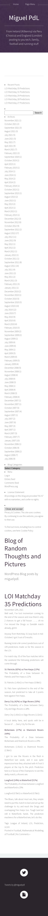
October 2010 (10, 298)
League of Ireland (18, 823)
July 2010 (8, 309)
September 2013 (11, 193)
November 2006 (11, 444)
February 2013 (10, 215)
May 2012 (8, 244)
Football (17, 830)
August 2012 (9, 233)
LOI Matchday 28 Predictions (17, 99)
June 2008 (8, 382)
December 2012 (11, 218)
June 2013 (8, 200)
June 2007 (8, 422)
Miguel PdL (24, 17)
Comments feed (11, 482)
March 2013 (9, 211)
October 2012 (10, 226)
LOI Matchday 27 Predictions (17, 103)
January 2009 (10, 364)
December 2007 (11, 400)
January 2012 (10, 255)
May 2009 (8, 349)
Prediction (38, 823)
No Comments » (23, 834)
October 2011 (10, 258)
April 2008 (8, 389)
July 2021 (8, 135)
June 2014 (8, 175)
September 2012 (11, 229)
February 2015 (10, 167)
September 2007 (11, 411)
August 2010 (9, 306)
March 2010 (9, 324)
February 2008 (10, 397)
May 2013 (8, 204)
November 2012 (11, 222)
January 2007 (10, 440)
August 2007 (9, 415)
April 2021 (8, 146)
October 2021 (10, 124)
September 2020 (11, 156)
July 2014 (8, 171)
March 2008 (9, 393)
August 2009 (9, 338)
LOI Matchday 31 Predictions (17, 92)
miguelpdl (11, 579)
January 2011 (10, 287)
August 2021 (9, 131)
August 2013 (9, 196)
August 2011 (9, 265)
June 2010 (8, 313)
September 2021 (11, 127)
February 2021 (10, 153)
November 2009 (11, 331)
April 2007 (8, 429)
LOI (30, 823)
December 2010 (11, 291)
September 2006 (11, 451)
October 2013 (10, 189)
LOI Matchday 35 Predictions (17, 88)
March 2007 (9, 433)
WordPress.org (11, 486)
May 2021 (8, 142)
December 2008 (11, 367)
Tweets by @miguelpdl (14, 884)
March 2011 (9, 280)
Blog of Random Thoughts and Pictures (22, 552)
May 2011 (8, 276)
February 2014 (10, 185)
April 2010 (8, 320)
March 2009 (9, 356)
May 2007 (8, 426)
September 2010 (11, 302)
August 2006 (9, 455)
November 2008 (11, 371)
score (7, 827)
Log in (7, 475)
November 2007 (11, 404)
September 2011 (11, 262)
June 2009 (8, 346)
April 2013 (8, 207)
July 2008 (8, 378)
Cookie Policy (27, 530)
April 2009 (8, 353)
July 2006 (8, 458)
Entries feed (9, 479)
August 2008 (9, 375)
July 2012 (8, 236)
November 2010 (11, 295)
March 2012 (9, 251)
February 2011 (10, 284)
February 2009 (10, 360)
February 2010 (10, 327)
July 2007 (8, 418)
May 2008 (8, 386)
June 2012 (8, 240)
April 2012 (8, 247)
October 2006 (10, 447)
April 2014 (8, 182)
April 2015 (8, 164)
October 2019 (10, 160)
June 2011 (8, 273)
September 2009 (11, 335)
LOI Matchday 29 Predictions (17, 95)
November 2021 (11, 120)
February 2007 (10, 436)
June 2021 (8, 138)
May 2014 (8, 178)
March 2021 (9, 149)
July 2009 (8, 342)
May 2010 (8, 317)
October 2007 (10, 407)
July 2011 (8, 269)
